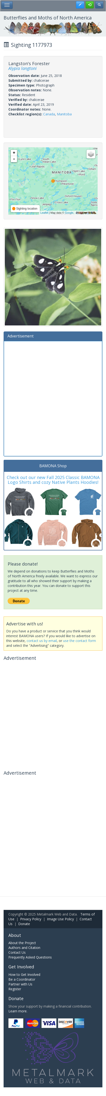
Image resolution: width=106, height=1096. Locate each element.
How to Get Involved (24, 974)
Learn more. (17, 1011)
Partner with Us (20, 984)
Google (69, 212)
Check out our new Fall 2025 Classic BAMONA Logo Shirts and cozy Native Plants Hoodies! (53, 479)
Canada (49, 114)
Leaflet (44, 212)
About (14, 935)
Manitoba (64, 114)
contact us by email (42, 640)
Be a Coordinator (21, 979)
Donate (24, 924)
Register (14, 989)
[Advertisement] (53, 398)
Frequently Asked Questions (30, 957)
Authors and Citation (24, 947)
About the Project (22, 942)
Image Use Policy (60, 919)
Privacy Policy (30, 919)
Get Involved (21, 967)
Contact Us (17, 952)
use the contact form (79, 640)
